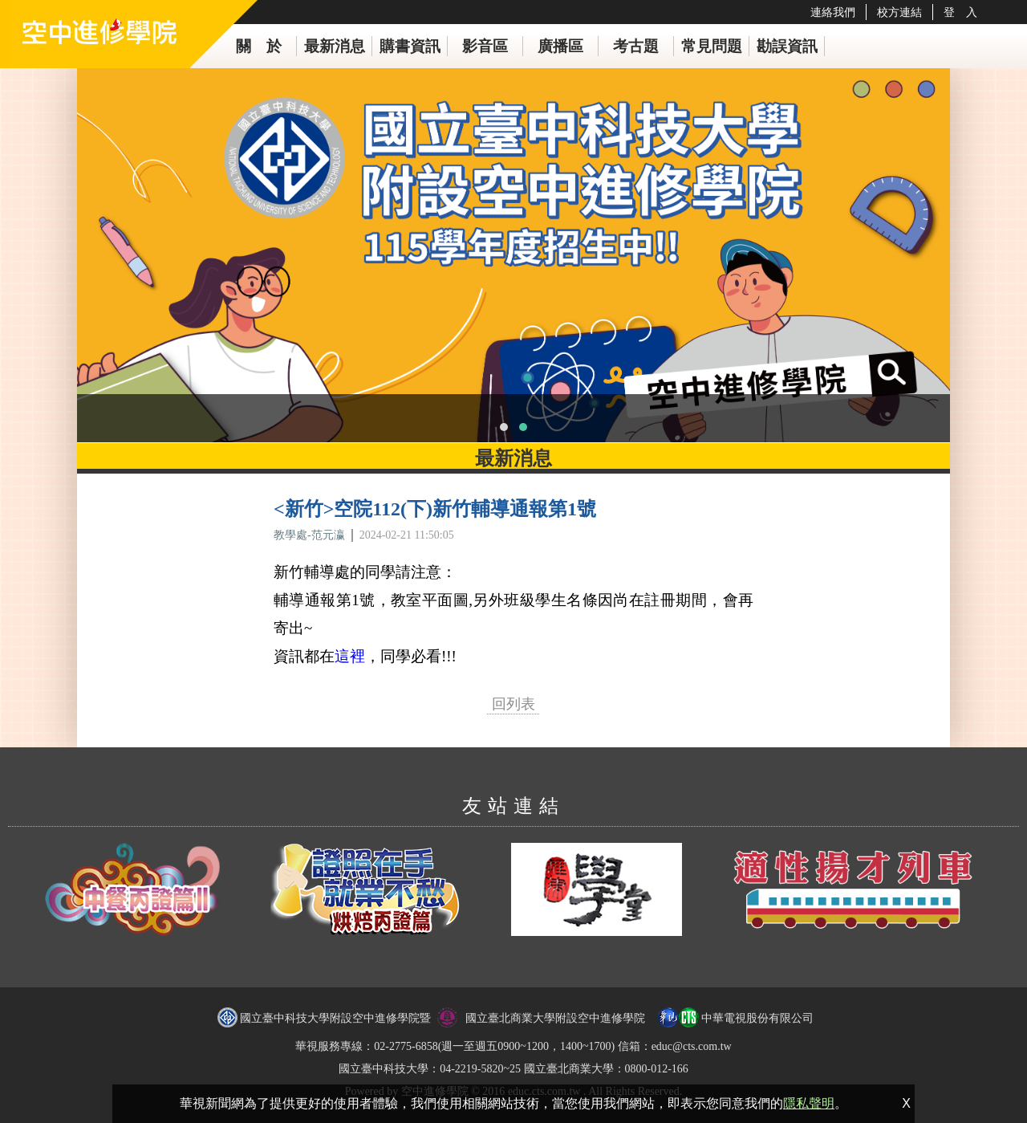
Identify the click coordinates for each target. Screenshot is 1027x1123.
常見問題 (711, 46)
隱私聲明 (808, 1103)
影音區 (485, 46)
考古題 (636, 46)
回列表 (513, 704)
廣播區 (560, 46)
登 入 (960, 12)
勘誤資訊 (787, 46)
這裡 (350, 656)
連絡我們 (832, 12)
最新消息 (334, 46)
